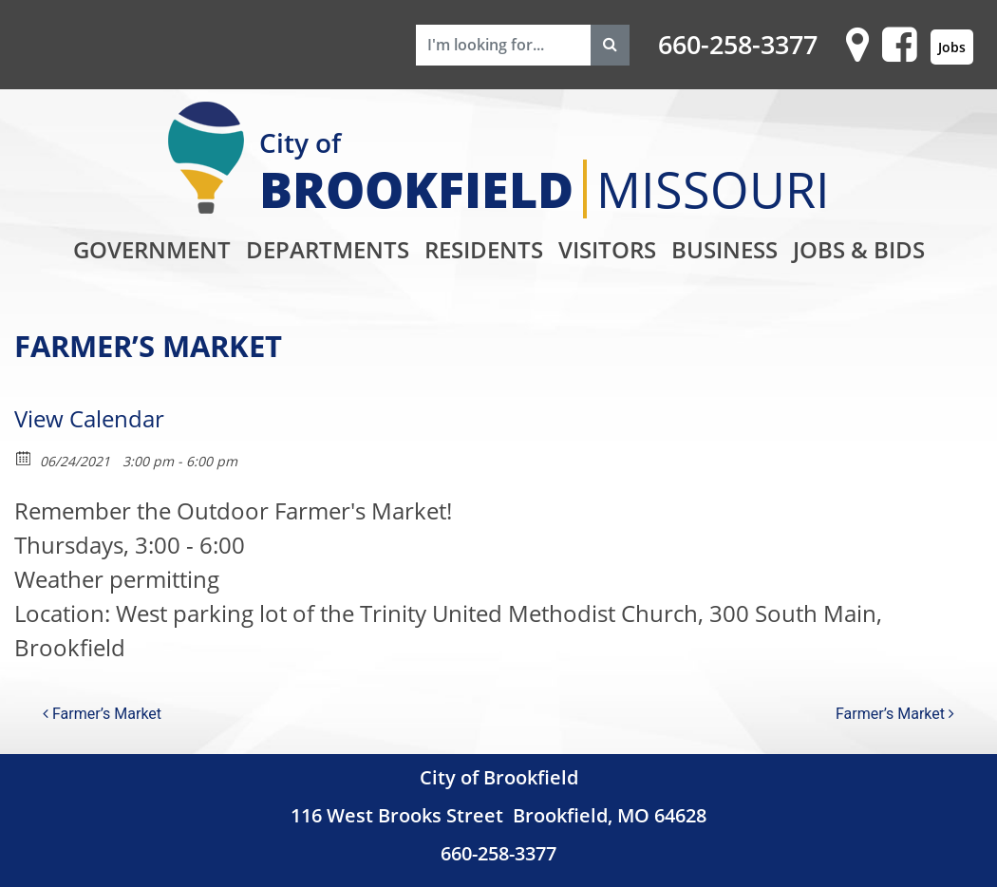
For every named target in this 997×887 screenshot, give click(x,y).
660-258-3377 (738, 45)
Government (152, 249)
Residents (483, 249)
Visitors (607, 249)
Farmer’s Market (102, 714)
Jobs (952, 47)
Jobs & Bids (859, 249)
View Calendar (89, 418)
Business (724, 249)
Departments (327, 249)
